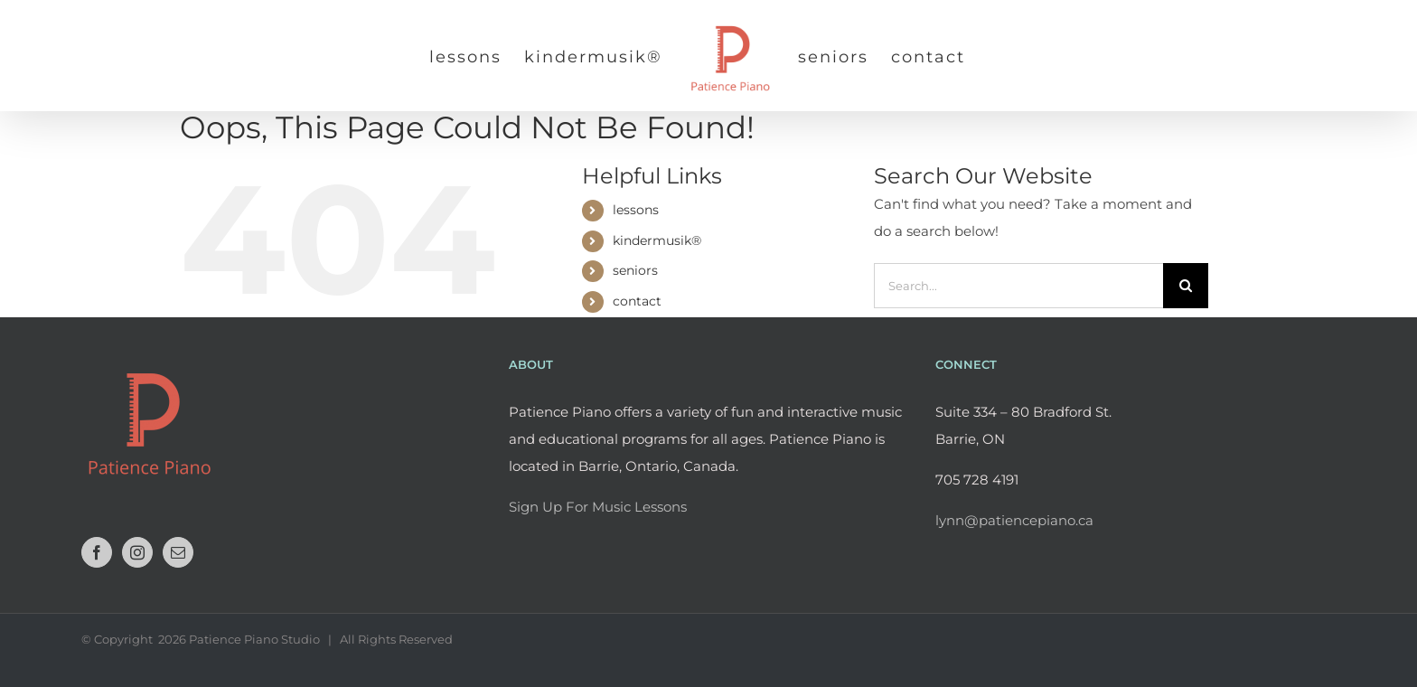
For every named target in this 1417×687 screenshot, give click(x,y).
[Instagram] (137, 552)
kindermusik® (657, 240)
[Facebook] (96, 552)
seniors (635, 270)
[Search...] (1018, 285)
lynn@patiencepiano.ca (1014, 520)
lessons (636, 210)
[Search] (1185, 285)
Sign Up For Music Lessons (598, 506)
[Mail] (178, 552)
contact (637, 301)
